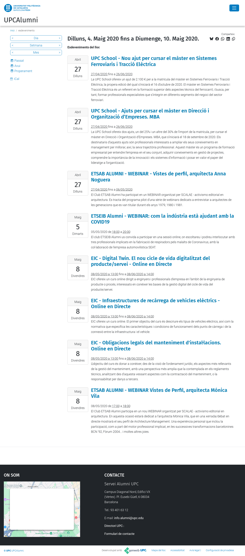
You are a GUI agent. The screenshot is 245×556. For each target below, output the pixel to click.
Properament (23, 71)
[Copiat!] (233, 39)
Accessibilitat (177, 550)
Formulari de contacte (119, 534)
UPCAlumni (21, 20)
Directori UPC (113, 526)
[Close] (234, 8)
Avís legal (195, 550)
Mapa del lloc (159, 550)
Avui (17, 66)
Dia (36, 38)
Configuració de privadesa (220, 550)
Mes (36, 52)
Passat (19, 60)
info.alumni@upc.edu (129, 518)
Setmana (36, 45)
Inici (12, 30)
